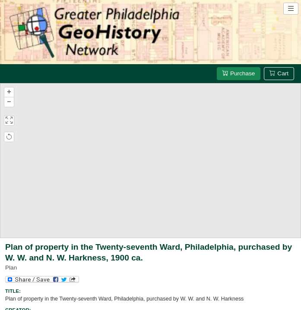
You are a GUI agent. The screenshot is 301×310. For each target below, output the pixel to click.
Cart (278, 73)
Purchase (238, 73)
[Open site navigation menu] (290, 9)
